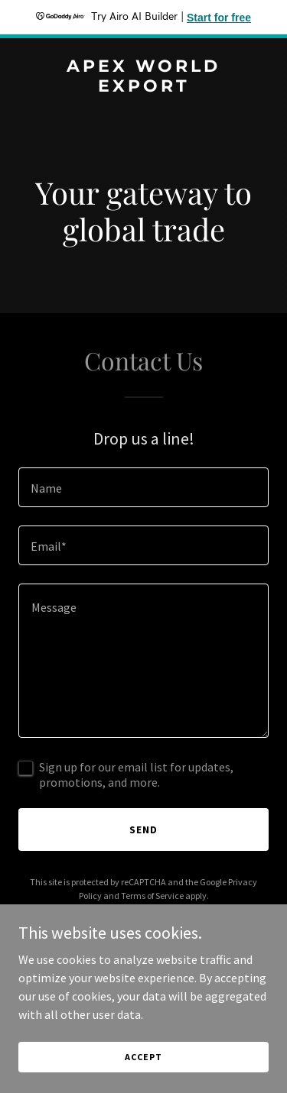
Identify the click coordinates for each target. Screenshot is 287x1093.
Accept (143, 1056)
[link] (143, 87)
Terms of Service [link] (152, 895)
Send (143, 829)
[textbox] (143, 487)
